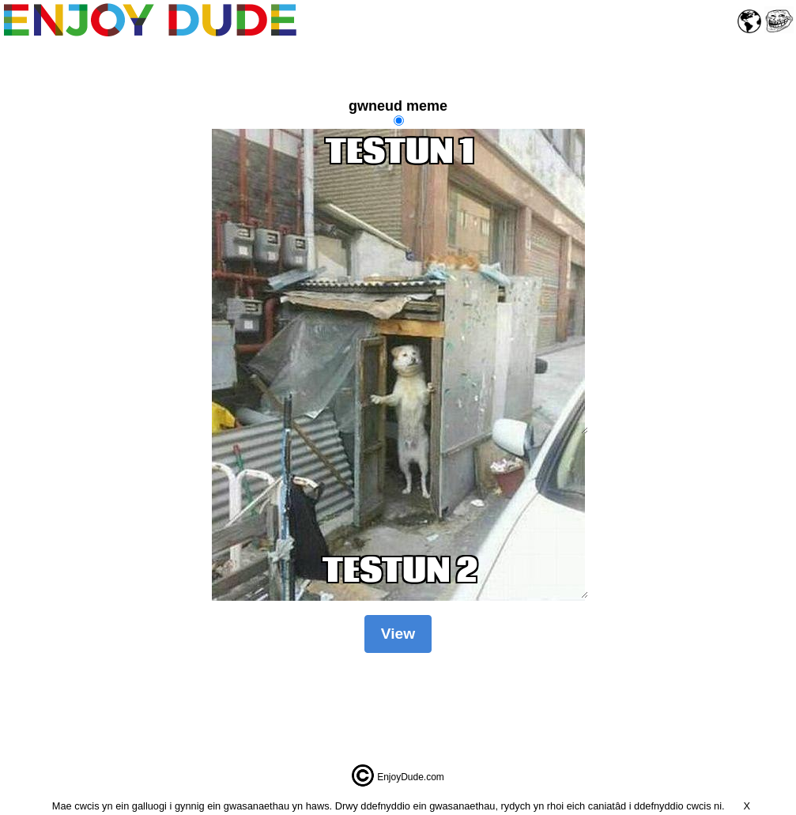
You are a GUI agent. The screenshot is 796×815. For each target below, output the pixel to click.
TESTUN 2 (400, 573)
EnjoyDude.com (410, 777)
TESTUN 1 (400, 281)
